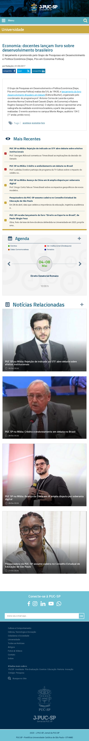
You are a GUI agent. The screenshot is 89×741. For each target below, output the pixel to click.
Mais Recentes (27, 138)
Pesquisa (20, 673)
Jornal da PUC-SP (56, 10)
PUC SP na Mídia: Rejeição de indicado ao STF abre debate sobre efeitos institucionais (41, 363)
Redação (10, 66)
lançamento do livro (71, 91)
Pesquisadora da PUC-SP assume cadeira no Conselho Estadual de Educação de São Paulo (42, 565)
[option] (44, 272)
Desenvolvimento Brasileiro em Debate (26, 95)
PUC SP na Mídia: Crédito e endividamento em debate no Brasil (41, 165)
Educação (52, 669)
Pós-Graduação (31, 669)
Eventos (43, 669)
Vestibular (19, 669)
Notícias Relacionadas (38, 304)
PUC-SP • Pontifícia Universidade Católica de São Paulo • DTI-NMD (44, 737)
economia (36, 123)
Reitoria (60, 669)
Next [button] (80, 263)
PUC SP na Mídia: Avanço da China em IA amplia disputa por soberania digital (44, 497)
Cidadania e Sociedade (18, 636)
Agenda (22, 238)
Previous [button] (9, 263)
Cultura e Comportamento (19, 628)
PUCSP (11, 669)
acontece (27, 123)
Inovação (69, 669)
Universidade (14, 639)
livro (43, 123)
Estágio (11, 673)
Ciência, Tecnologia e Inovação (22, 632)
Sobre (10, 658)
